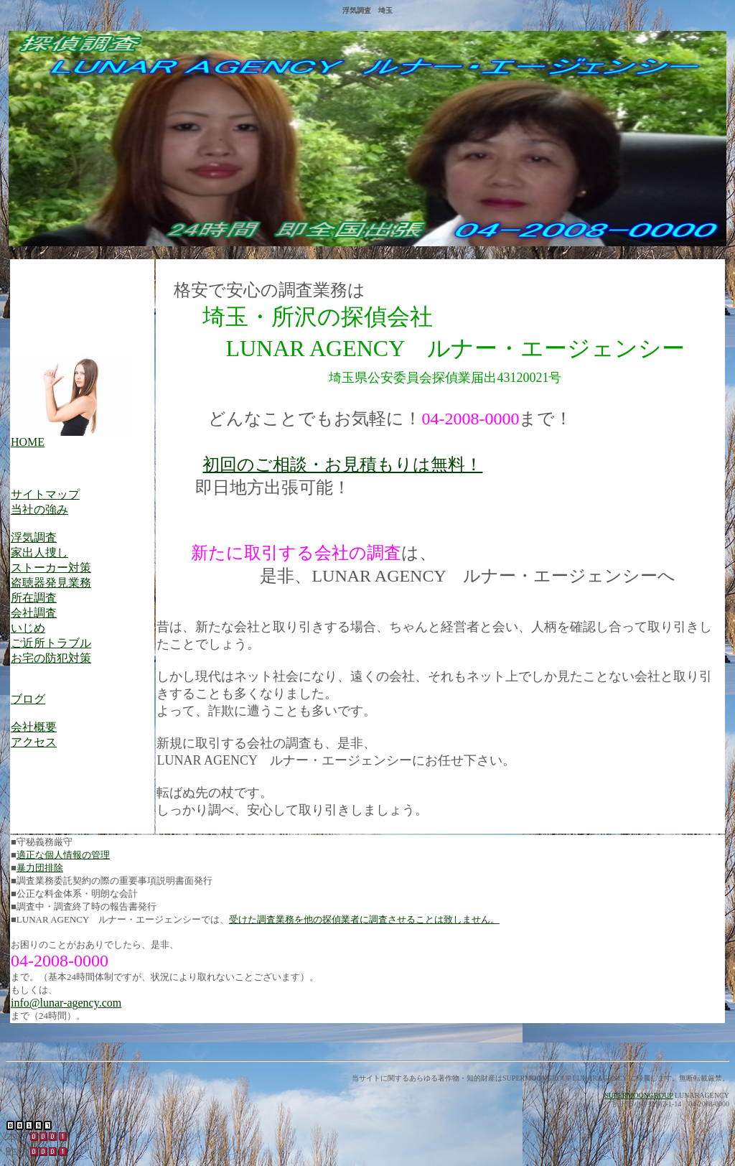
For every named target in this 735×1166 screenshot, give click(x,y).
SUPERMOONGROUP (638, 1095)
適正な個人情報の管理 (63, 854)
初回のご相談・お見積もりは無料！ (342, 464)
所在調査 (34, 598)
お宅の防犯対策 (51, 658)
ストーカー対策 (51, 567)
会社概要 (34, 727)
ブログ (28, 699)
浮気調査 (34, 537)
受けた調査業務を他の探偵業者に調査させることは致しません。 (364, 919)
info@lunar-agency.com (66, 1003)
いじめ (28, 628)
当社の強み (39, 509)
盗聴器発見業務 (51, 583)
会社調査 (34, 613)
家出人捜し (39, 552)
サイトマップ (45, 494)
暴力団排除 (40, 867)
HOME (28, 442)
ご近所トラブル (51, 643)
